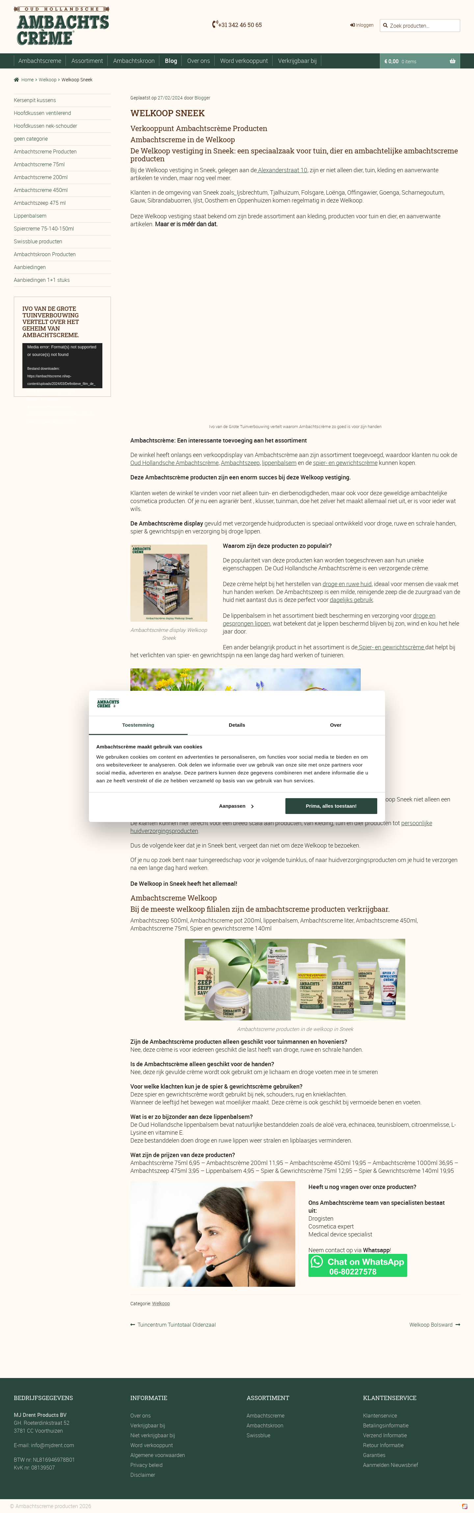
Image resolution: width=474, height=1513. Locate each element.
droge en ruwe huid (347, 584)
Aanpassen (236, 806)
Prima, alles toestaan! (331, 806)
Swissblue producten (38, 241)
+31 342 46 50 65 (240, 25)
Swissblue (258, 1435)
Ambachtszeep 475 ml (40, 202)
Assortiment (87, 60)
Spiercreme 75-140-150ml (44, 228)
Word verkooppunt (244, 60)
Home (27, 79)
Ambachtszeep (240, 463)
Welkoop (48, 79)
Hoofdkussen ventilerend (42, 113)
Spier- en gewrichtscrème (391, 647)
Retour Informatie (383, 1445)
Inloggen (365, 25)
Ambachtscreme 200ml (41, 177)
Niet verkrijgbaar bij (152, 1435)
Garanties (374, 1455)
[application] (62, 365)
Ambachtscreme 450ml (41, 190)
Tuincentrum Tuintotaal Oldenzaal (176, 1324)
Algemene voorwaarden (157, 1455)
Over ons (198, 60)
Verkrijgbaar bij (297, 60)
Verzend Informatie (385, 1435)
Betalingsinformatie (385, 1425)
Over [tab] (336, 725)
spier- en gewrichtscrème (345, 463)
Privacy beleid (146, 1465)
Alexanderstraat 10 (282, 170)
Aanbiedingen (30, 267)
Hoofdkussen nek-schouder (45, 125)
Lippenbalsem (30, 215)
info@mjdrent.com (52, 1445)
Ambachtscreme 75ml (39, 164)
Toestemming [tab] (138, 725)
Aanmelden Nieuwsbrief (390, 1465)
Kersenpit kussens (35, 100)
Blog (171, 60)
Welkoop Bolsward (431, 1324)
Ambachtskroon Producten (45, 254)
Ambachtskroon (134, 60)
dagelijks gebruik (351, 600)
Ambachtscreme (39, 60)
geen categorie (31, 138)
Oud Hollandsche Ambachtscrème (174, 463)
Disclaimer (142, 1474)
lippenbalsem (279, 463)
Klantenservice (380, 1415)
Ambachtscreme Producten (45, 151)
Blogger (202, 98)
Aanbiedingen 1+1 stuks (42, 280)
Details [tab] (237, 725)
